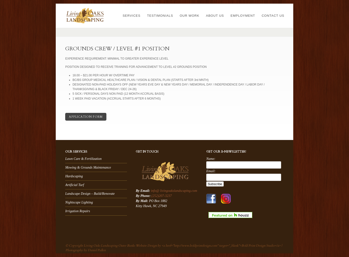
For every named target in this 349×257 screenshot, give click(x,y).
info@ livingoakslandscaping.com (174, 191)
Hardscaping (74, 176)
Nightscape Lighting (79, 202)
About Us (215, 15)
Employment (242, 15)
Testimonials (160, 15)
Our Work (189, 15)
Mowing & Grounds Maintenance (88, 167)
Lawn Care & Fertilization (83, 159)
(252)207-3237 (161, 196)
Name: (210, 159)
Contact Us (273, 15)
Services (132, 15)
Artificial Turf (74, 185)
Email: (210, 171)
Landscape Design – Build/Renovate (90, 193)
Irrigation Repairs (77, 211)
